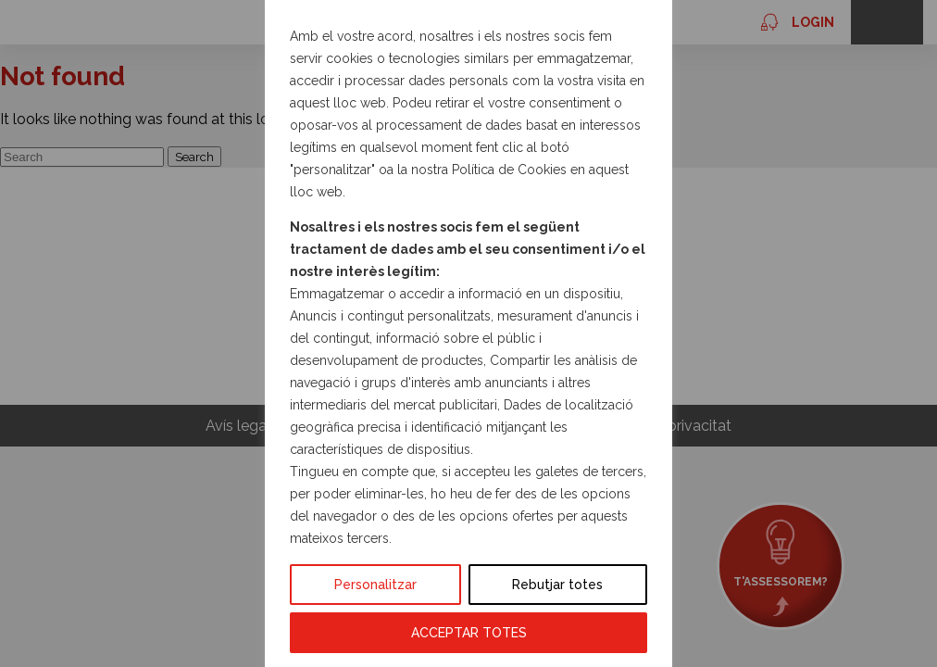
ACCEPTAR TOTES (469, 632)
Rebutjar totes (557, 584)
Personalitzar (375, 584)
